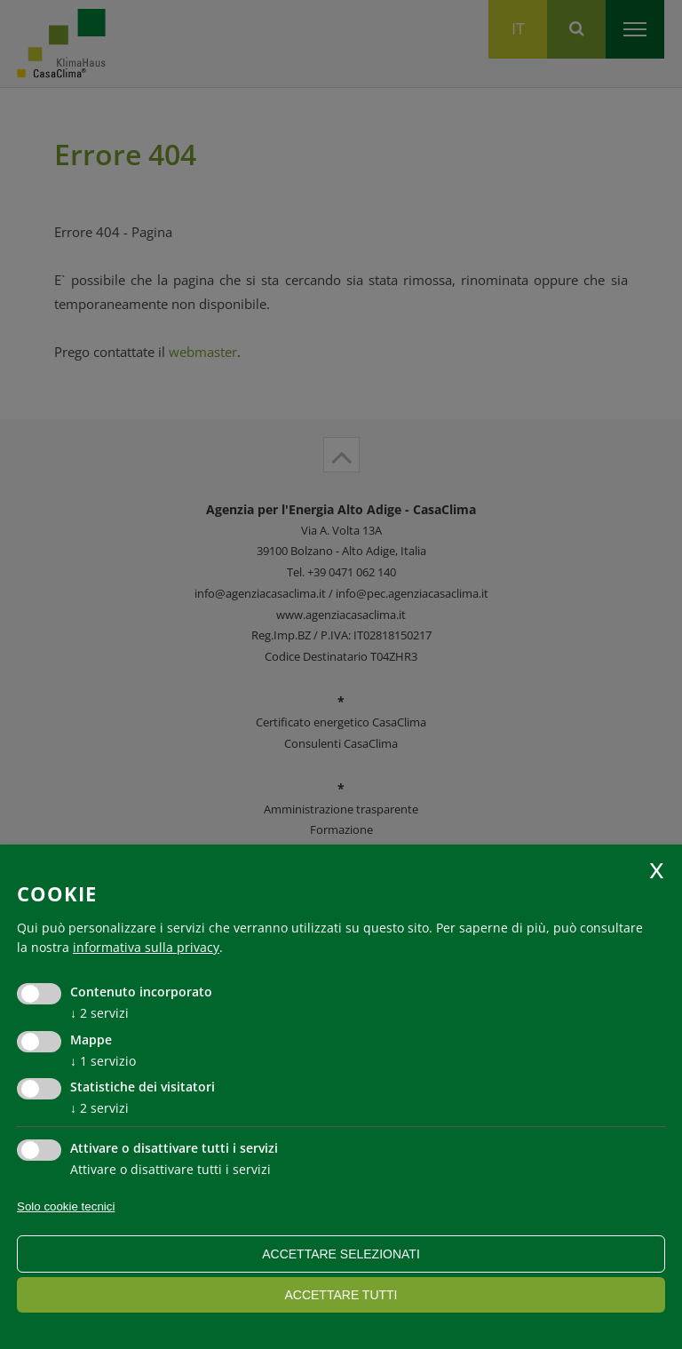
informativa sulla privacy (146, 947)
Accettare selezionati (341, 1254)
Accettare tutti (340, 1295)
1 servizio (103, 1060)
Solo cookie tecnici (66, 1206)
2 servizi (99, 1012)
